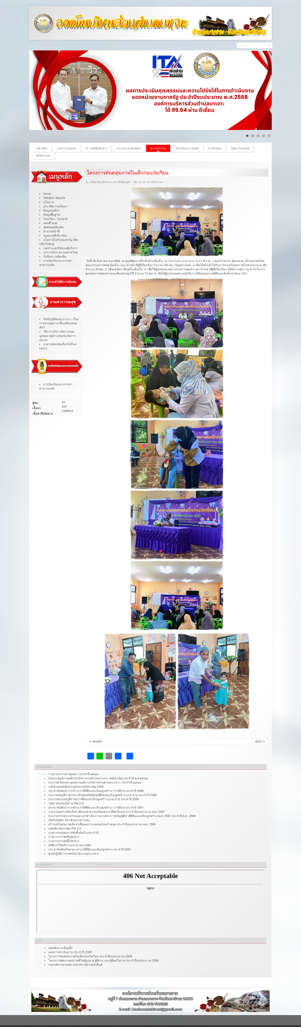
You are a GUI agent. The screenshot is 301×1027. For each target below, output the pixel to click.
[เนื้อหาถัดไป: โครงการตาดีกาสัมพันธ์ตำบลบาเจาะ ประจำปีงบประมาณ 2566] (260, 742)
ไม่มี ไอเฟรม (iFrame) (150, 901)
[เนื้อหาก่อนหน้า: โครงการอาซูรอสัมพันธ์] (96, 742)
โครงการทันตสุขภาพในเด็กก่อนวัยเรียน (127, 173)
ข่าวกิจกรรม (154, 182)
